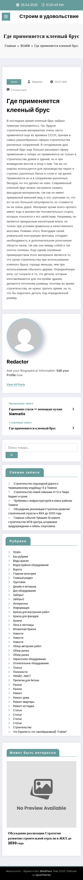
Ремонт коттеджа (23, 704)
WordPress (46, 869)
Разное (17, 683)
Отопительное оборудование (31, 662)
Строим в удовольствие (49, 16)
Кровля (17, 619)
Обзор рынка (21, 649)
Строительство (22, 726)
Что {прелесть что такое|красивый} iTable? (40, 730)
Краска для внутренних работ (31, 611)
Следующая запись (20, 422)
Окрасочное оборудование (29, 658)
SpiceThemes (43, 873)
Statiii (14, 82)
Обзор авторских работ (27, 645)
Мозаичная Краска (24, 628)
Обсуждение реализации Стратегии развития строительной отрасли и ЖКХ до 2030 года (39, 836)
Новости (18, 632)
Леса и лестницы (23, 623)
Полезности (20, 670)
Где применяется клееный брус (32, 428)
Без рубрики (20, 555)
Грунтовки (19, 581)
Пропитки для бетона (26, 679)
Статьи (17, 709)
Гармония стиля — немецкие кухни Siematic (35, 411)
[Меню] (6, 17)
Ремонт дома (21, 696)
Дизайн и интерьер (24, 585)
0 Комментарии (19, 90)
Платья (17, 666)
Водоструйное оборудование (31, 564)
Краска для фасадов (25, 615)
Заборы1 (18, 594)
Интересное (20, 602)
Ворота (17, 568)
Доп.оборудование (24, 589)
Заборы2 (18, 598)
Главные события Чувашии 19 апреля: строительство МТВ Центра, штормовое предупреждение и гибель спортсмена (34, 521)
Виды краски (21, 560)
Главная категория (24, 572)
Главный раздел (23, 577)
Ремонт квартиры (23, 700)
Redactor (37, 82)
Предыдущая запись (21, 403)
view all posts (16, 384)
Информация (21, 607)
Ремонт (17, 691)
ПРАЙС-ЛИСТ (22, 675)
